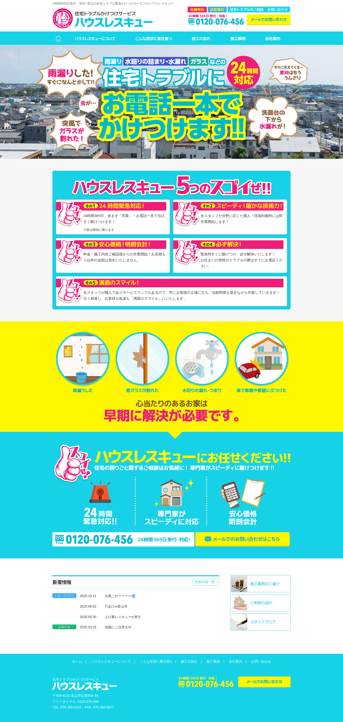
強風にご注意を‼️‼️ (118, 627)
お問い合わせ (261, 661)
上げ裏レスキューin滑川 (123, 617)
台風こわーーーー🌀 (120, 596)
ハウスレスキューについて (111, 661)
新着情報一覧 (206, 582)
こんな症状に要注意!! (156, 661)
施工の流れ (189, 661)
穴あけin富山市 (116, 606)
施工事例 (213, 661)
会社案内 (235, 661)
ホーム (77, 661)
